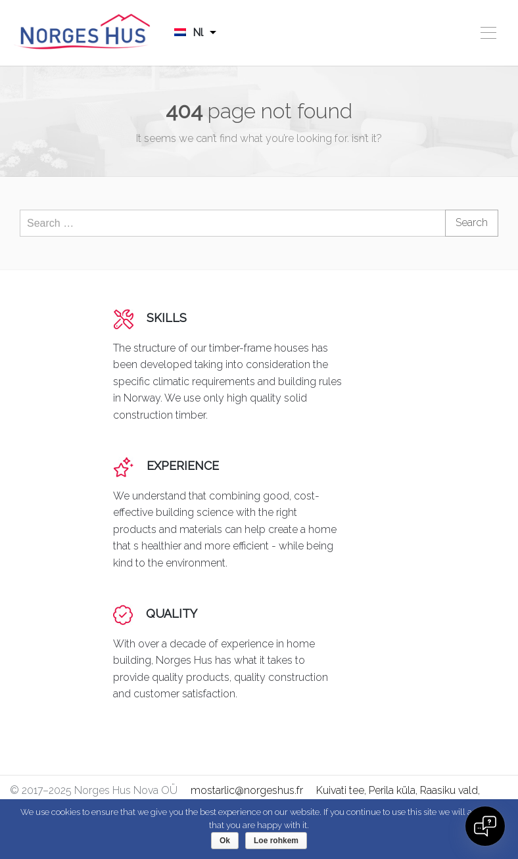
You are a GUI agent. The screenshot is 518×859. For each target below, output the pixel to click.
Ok (225, 840)
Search (472, 222)
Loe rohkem (276, 840)
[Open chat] (485, 826)
